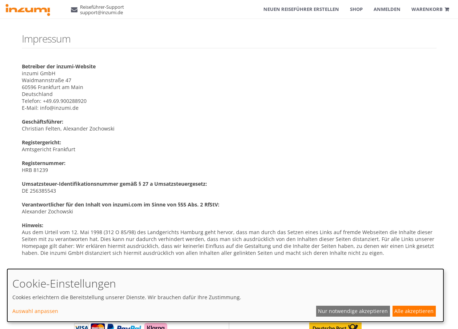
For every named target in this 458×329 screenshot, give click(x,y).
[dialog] (225, 295)
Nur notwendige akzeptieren (353, 311)
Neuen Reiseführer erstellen (301, 9)
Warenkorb (427, 9)
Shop (356, 9)
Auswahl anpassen (35, 311)
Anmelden (387, 9)
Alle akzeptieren (414, 311)
